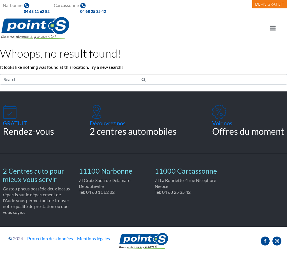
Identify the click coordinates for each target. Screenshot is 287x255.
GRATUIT (15, 123)
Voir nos (222, 123)
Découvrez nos (108, 123)
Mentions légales (93, 238)
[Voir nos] (219, 112)
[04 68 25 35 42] (83, 5)
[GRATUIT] (10, 112)
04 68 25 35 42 (93, 11)
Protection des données (50, 238)
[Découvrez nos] (97, 112)
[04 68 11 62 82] (26, 5)
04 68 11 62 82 (37, 11)
